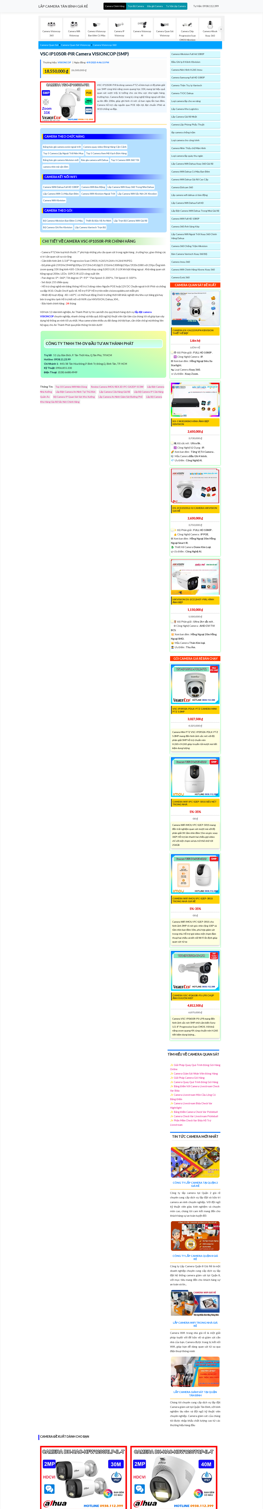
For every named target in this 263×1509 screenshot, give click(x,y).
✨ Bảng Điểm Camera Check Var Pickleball (194, 1111)
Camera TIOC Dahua (182, 93)
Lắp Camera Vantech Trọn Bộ (90, 227)
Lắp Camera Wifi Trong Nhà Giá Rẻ (195, 1324)
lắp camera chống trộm (183, 132)
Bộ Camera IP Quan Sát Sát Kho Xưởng (74, 396)
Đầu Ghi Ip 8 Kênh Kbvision (185, 61)
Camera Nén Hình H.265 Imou (186, 69)
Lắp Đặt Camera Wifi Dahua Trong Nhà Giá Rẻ (195, 210)
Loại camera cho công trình (185, 140)
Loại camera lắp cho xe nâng (186, 101)
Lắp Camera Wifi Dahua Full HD (187, 202)
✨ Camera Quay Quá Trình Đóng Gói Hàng (194, 1082)
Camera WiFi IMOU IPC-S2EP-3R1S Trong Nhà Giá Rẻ (193, 900)
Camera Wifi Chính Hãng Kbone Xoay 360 (193, 269)
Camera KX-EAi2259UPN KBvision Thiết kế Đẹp (193, 332)
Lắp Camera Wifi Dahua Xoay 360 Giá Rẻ (192, 163)
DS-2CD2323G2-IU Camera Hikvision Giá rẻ (195, 509)
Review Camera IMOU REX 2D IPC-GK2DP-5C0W (117, 386)
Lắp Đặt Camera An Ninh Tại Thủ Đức (76, 391)
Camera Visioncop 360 (104, 45)
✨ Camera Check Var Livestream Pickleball (194, 1116)
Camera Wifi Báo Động (93, 187)
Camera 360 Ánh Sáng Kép (185, 226)
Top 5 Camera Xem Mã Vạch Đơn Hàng (106, 153)
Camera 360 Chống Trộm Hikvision (189, 246)
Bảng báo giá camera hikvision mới (60, 160)
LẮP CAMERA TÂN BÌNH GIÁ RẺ (63, 6)
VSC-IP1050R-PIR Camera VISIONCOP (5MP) (84, 53)
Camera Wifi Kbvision (54, 200)
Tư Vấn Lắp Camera (176, 6)
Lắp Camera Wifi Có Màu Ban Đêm (61, 193)
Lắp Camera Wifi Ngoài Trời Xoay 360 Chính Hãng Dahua (194, 236)
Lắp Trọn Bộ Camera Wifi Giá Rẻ (130, 220)
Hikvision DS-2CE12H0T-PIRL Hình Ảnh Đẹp (193, 601)
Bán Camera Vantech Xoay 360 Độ (189, 254)
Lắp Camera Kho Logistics (185, 108)
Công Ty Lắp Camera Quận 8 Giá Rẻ (195, 1257)
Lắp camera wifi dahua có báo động (189, 195)
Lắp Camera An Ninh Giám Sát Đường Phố (120, 396)
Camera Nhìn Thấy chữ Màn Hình (188, 148)
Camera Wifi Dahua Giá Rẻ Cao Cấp (189, 179)
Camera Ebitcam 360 (182, 187)
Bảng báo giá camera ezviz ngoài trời (62, 146)
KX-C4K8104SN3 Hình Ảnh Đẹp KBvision (191, 422)
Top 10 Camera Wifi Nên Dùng (71, 386)
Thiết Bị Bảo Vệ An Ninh (98, 220)
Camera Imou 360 (180, 261)
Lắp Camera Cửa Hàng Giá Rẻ (114, 391)
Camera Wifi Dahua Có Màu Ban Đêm (190, 171)
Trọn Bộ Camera (136, 6)
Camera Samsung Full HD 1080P (188, 77)
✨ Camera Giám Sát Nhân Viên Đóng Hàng (194, 1073)
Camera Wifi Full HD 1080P (185, 218)
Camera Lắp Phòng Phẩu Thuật (187, 124)
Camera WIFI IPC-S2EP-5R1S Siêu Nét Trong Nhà (195, 803)
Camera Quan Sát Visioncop (75, 45)
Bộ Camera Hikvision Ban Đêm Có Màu (63, 220)
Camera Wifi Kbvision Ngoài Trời (98, 193)
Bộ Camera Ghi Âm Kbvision (57, 227)
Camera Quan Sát (49, 45)
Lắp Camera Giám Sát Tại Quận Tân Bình (195, 1393)
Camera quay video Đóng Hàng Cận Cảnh (104, 146)
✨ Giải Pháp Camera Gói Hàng (187, 1077)
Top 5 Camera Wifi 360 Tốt (125, 160)
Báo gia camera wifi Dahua (94, 160)
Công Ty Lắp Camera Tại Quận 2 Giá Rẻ (195, 1184)
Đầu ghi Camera (155, 6)
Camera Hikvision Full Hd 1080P (187, 54)
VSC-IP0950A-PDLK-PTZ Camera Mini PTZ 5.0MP (195, 710)
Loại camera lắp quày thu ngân (187, 155)
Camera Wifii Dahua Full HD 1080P (61, 187)
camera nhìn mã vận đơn (55, 166)
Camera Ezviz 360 (180, 277)
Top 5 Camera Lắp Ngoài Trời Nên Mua (63, 153)
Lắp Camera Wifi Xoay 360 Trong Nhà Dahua (131, 187)
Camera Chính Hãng (114, 6)
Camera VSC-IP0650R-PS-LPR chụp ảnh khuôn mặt (193, 997)
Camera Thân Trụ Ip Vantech (186, 85)
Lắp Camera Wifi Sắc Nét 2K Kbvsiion (137, 193)
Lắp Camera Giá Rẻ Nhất (184, 116)
